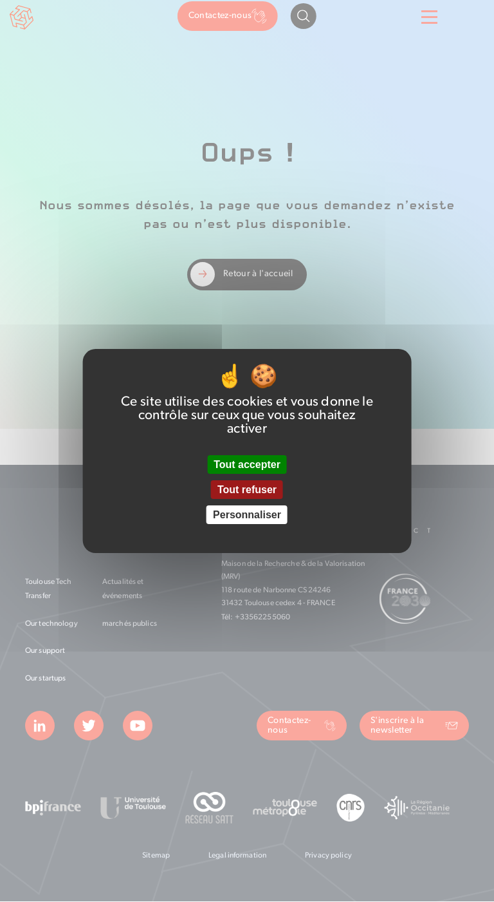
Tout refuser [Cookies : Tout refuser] (247, 489)
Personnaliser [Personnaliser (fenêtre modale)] (247, 514)
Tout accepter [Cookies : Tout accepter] (247, 464)
